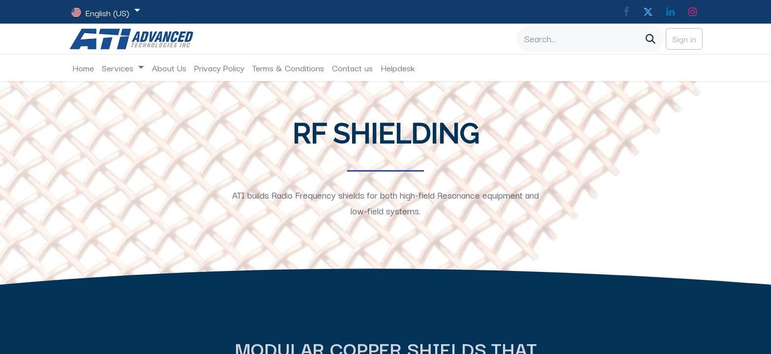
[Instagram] (692, 12)
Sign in (684, 38)
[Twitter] (648, 12)
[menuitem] (83, 68)
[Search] (650, 39)
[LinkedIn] (670, 12)
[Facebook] (626, 12)
